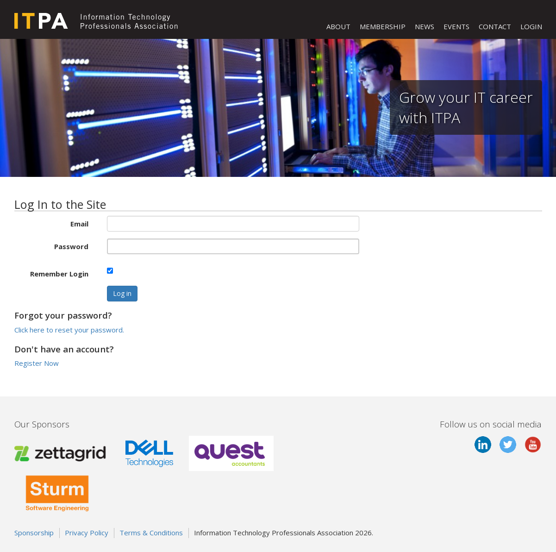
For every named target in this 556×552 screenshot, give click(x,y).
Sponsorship (34, 532)
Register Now (36, 363)
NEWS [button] (424, 26)
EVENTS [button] (456, 26)
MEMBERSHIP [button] (383, 26)
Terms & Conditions (151, 532)
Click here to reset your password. (69, 329)
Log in (122, 293)
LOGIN (531, 26)
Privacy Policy (86, 532)
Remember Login (59, 273)
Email (79, 223)
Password (71, 246)
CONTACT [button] (495, 26)
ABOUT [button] (338, 26)
